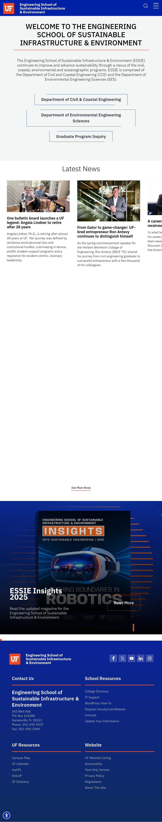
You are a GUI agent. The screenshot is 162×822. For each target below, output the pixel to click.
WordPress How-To (98, 703)
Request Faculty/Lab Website (105, 709)
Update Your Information (102, 721)
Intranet (90, 715)
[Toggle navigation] (156, 5)
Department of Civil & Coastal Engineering (81, 99)
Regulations (93, 782)
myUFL (17, 770)
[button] (7, 815)
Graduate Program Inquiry (81, 136)
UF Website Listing (98, 758)
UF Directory (20, 782)
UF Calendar (20, 764)
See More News (81, 488)
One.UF (17, 776)
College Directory (97, 691)
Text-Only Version (97, 770)
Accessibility (93, 764)
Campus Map (21, 758)
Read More (124, 603)
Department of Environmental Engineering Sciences (81, 118)
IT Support (92, 697)
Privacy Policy (94, 776)
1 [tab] (133, 627)
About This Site (95, 788)
